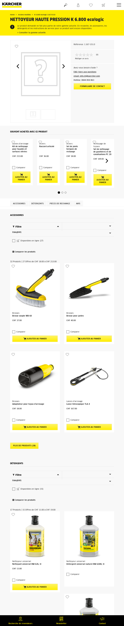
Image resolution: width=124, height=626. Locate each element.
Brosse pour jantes (75, 310)
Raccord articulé (46, 147)
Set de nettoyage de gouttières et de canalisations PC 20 (102, 151)
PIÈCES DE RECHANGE (60, 198)
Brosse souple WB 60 (22, 310)
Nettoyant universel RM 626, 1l (26, 547)
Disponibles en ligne (29, 235)
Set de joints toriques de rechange (72, 149)
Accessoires (19, 198)
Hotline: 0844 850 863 (84, 80)
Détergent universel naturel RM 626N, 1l (85, 547)
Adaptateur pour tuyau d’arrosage (28, 393)
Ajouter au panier (21, 171)
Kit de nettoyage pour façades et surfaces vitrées (20, 149)
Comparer (20, 162)
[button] (17, 66)
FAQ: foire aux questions (85, 72)
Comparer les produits (23, 246)
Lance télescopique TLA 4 (78, 393)
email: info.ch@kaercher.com (87, 76)
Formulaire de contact (92, 86)
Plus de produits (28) (24, 428)
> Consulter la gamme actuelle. (31, 33)
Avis (78, 198)
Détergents (37, 198)
